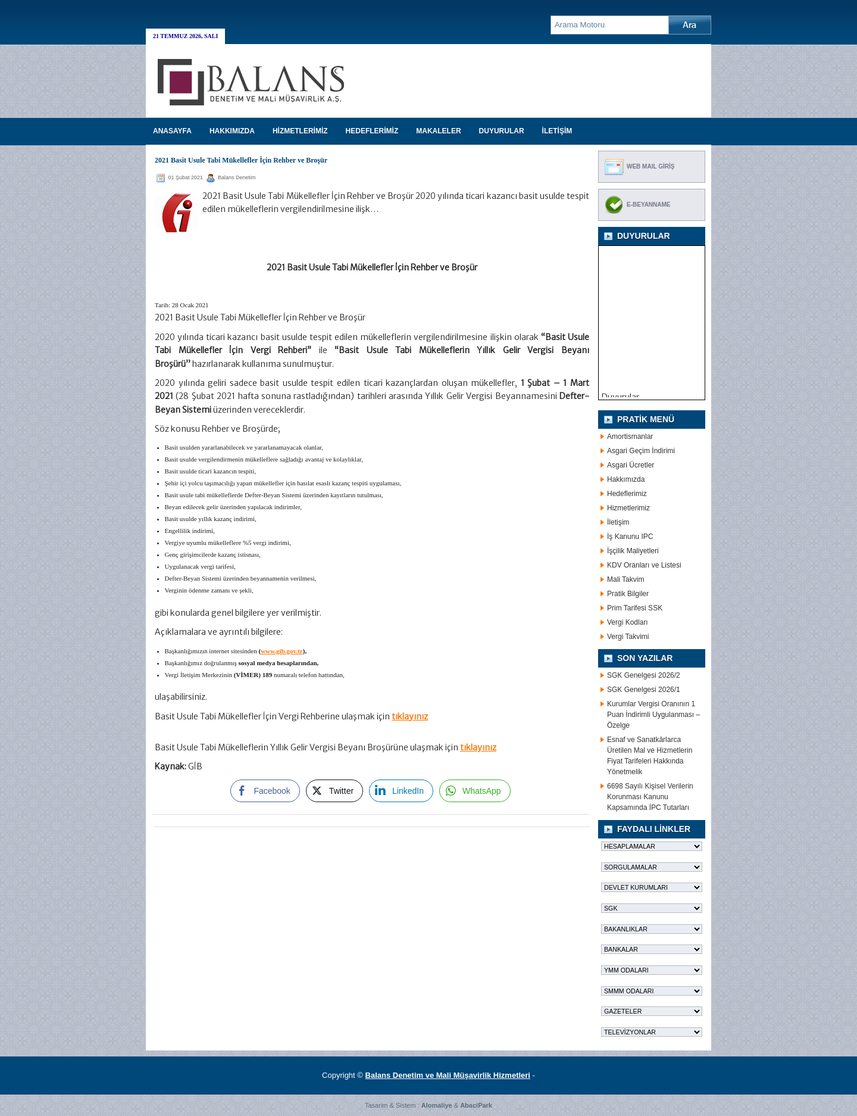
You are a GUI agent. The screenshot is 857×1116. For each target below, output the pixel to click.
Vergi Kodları (627, 622)
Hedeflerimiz (627, 494)
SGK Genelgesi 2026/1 (643, 689)
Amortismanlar (630, 436)
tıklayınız (410, 716)
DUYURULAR (501, 131)
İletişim (618, 522)
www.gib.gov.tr (282, 650)
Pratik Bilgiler (628, 594)
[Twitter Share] (334, 791)
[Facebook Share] (264, 791)
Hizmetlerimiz (628, 508)
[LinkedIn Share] (401, 791)
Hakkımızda (626, 479)
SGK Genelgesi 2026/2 (643, 675)
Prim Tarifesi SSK (634, 608)
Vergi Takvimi (628, 636)
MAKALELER (438, 131)
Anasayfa (172, 131)
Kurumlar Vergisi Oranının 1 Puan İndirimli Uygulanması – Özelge (653, 715)
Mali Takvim (625, 579)
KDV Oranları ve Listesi (644, 565)
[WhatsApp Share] (475, 791)
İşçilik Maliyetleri (633, 551)
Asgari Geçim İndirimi (641, 451)
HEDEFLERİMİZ (372, 131)
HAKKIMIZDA (232, 131)
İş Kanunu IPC (630, 536)
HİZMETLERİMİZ (300, 131)
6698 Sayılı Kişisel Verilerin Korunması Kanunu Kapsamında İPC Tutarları (650, 797)
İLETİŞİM (557, 131)
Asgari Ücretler (630, 465)
